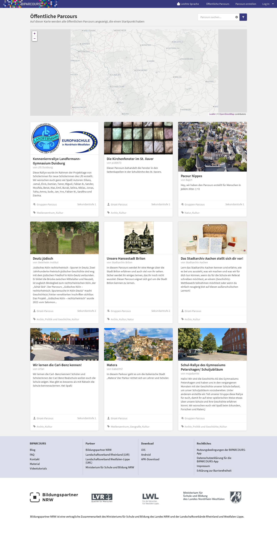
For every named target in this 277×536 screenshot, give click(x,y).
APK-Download (150, 459)
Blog (32, 450)
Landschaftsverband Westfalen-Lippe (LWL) (108, 460)
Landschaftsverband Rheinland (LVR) (108, 454)
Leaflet (212, 114)
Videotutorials (38, 468)
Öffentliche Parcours (217, 4)
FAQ (32, 454)
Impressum (203, 466)
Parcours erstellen (245, 4)
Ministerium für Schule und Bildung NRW (110, 467)
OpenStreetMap (226, 114)
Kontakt (34, 459)
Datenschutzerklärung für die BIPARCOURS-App (214, 459)
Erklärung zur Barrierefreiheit (214, 470)
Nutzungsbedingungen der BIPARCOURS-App (221, 451)
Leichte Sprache (188, 4)
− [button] (35, 38)
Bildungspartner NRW (99, 450)
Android (146, 454)
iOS (143, 450)
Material (35, 464)
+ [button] (35, 33)
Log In (268, 4)
